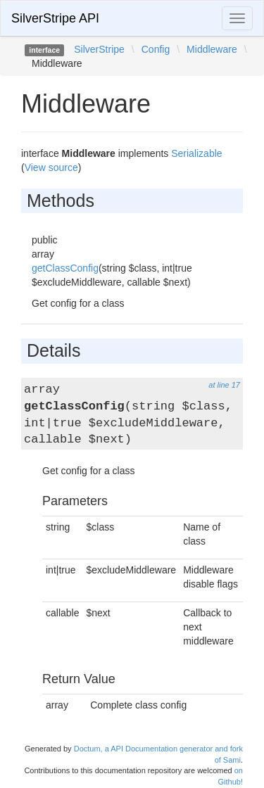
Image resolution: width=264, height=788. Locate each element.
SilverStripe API (55, 18)
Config (156, 49)
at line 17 (224, 385)
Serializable (196, 153)
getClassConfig (65, 268)
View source (51, 167)
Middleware (212, 49)
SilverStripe (99, 49)
